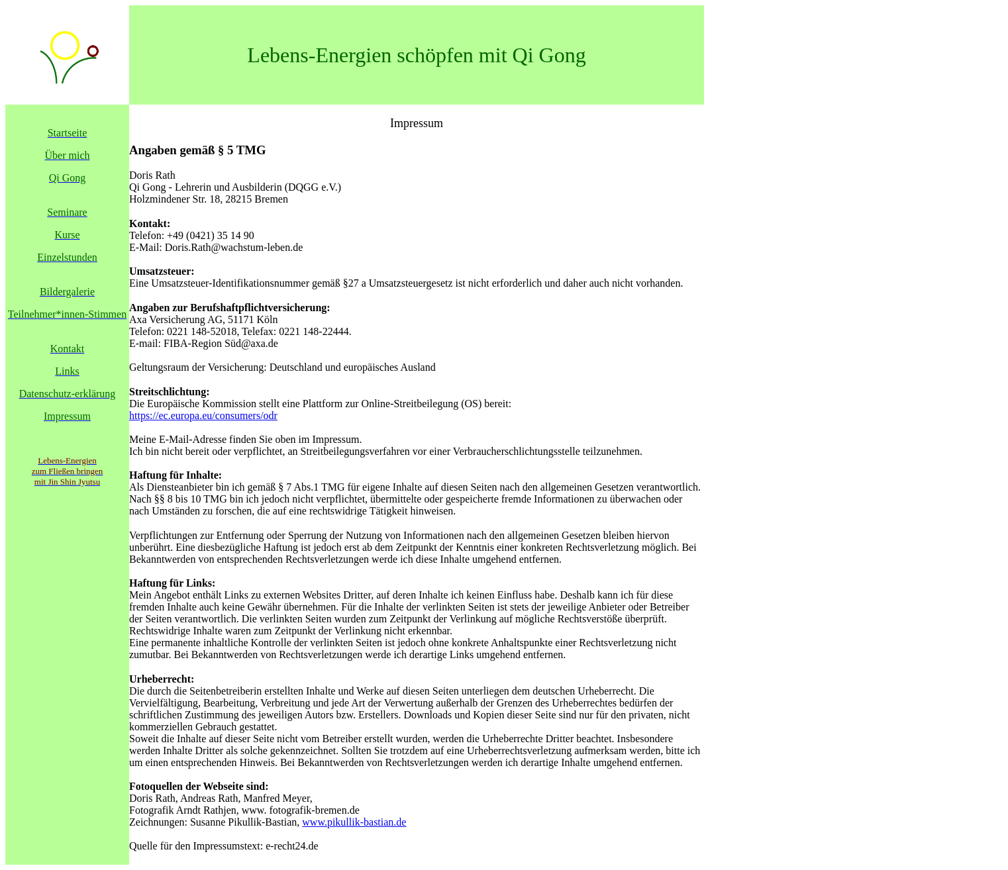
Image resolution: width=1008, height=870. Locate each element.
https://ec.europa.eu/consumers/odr (203, 415)
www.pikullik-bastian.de (354, 822)
